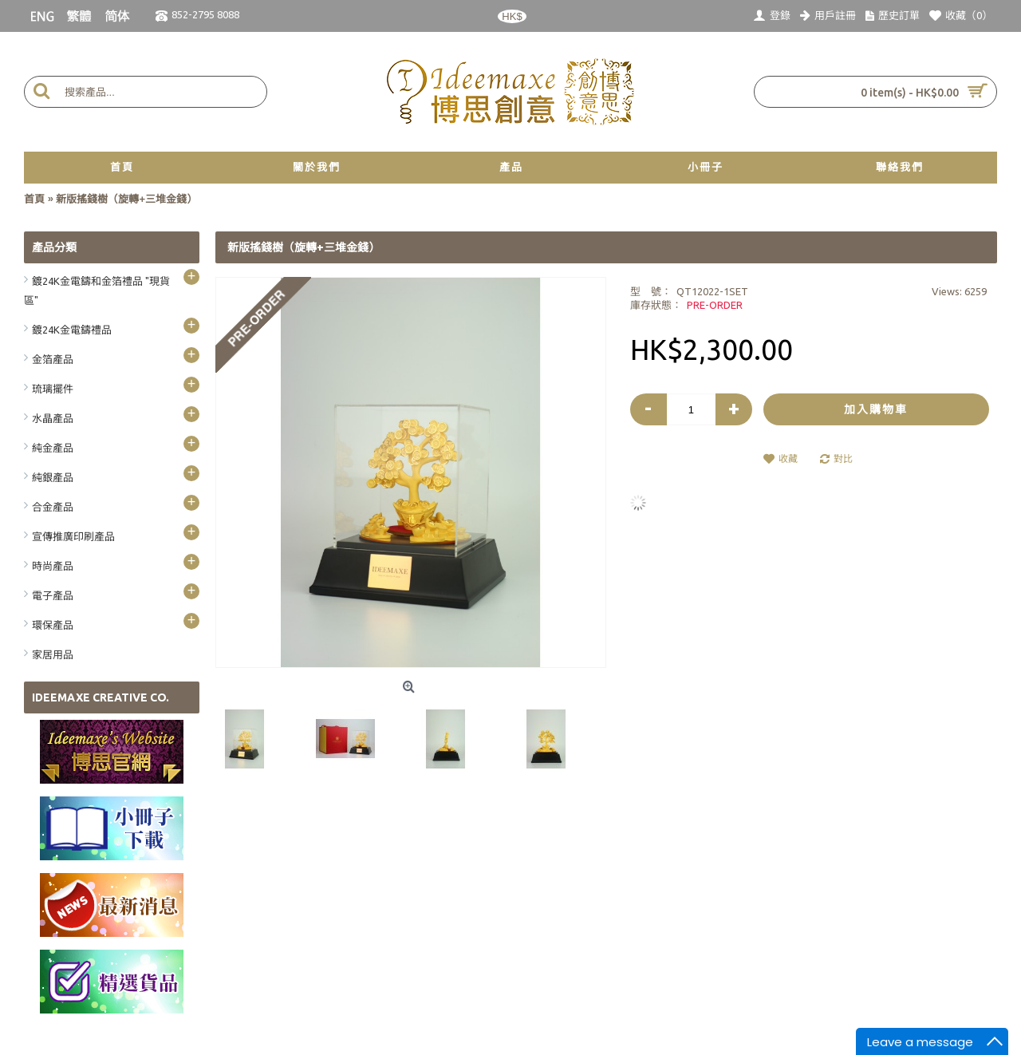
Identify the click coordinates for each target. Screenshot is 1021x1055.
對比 (843, 458)
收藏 (788, 458)
